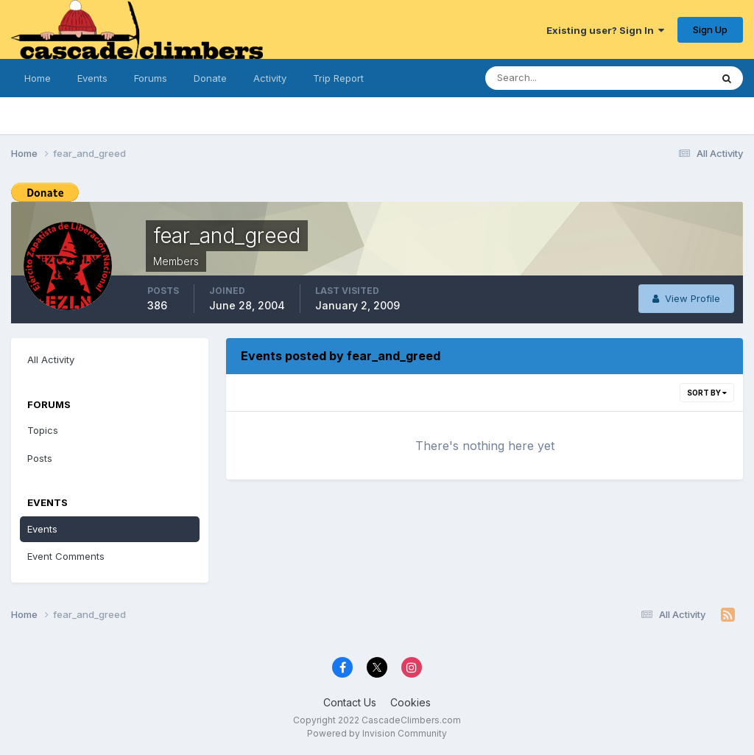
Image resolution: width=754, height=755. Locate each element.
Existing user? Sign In (605, 30)
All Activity (50, 359)
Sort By (707, 392)
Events (92, 78)
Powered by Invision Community (377, 733)
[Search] (557, 78)
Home (37, 78)
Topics (42, 430)
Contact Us (349, 702)
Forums (150, 78)
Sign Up (710, 29)
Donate (210, 78)
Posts (39, 458)
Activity (269, 78)
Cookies (410, 702)
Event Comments (66, 556)
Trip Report (338, 78)
